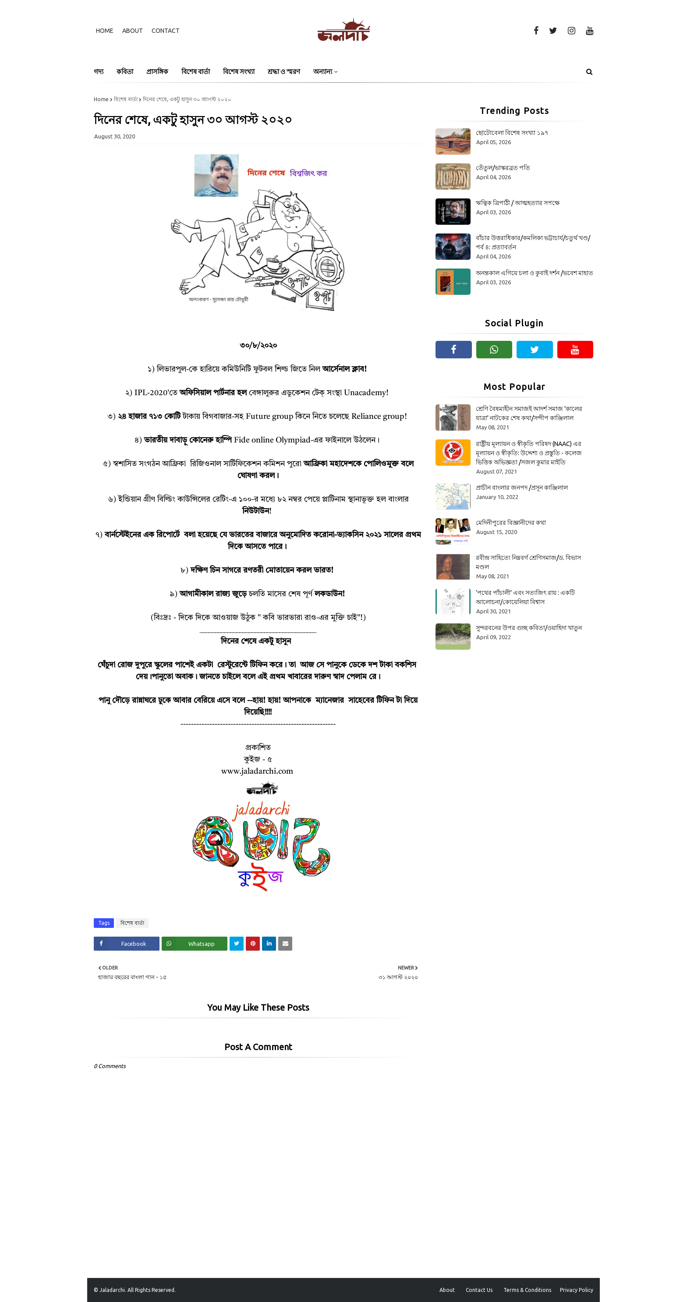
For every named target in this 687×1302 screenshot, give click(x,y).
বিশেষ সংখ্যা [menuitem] (239, 71)
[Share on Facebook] (126, 944)
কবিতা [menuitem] (125, 71)
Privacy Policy (576, 1290)
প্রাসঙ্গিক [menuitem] (157, 71)
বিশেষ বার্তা (126, 99)
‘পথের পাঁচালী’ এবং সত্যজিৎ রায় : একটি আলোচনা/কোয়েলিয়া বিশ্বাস (525, 597)
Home (104, 30)
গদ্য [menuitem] (98, 71)
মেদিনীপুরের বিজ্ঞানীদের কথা (511, 522)
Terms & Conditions (527, 1290)
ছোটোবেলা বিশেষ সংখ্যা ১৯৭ (512, 132)
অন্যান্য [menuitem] (322, 71)
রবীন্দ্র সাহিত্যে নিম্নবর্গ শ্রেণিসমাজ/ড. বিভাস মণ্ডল (528, 562)
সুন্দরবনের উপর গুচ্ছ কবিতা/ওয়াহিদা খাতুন (529, 627)
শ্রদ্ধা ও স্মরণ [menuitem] (284, 71)
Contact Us (479, 1290)
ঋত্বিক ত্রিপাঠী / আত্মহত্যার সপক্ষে (518, 202)
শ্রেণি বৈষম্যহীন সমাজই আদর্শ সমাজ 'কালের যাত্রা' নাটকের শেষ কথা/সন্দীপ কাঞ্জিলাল (529, 413)
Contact (166, 30)
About (132, 30)
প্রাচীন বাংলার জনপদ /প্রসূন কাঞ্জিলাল (522, 487)
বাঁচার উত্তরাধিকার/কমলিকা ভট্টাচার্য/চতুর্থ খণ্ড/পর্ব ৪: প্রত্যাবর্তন (533, 242)
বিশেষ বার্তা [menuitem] (195, 71)
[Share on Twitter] (237, 944)
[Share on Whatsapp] (194, 944)
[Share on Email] (285, 944)
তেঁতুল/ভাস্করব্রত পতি (503, 167)
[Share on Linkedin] (269, 944)
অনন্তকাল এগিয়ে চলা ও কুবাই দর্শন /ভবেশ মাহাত (534, 272)
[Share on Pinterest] (253, 944)
